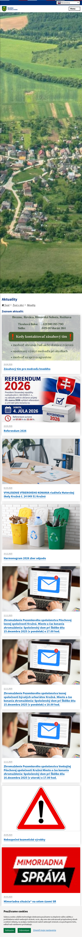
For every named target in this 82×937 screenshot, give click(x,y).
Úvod (5, 305)
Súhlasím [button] (9, 930)
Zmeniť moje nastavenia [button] (44, 930)
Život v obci (18, 305)
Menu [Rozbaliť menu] (74, 8)
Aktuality (31, 305)
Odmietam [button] (24, 930)
